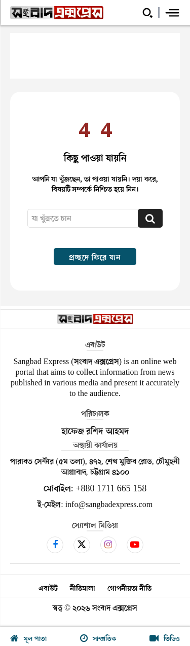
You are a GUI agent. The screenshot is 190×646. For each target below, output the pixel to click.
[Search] (150, 218)
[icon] (55, 545)
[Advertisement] (95, 56)
